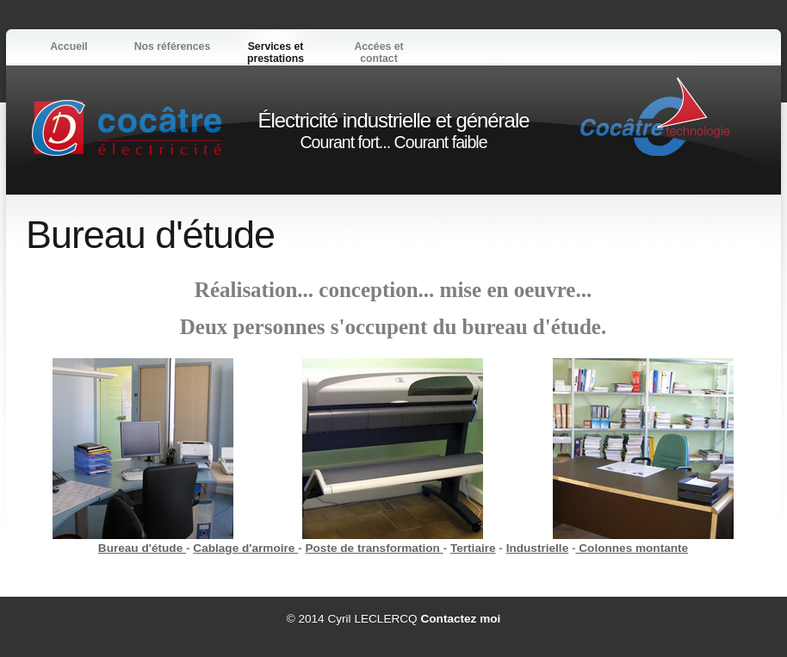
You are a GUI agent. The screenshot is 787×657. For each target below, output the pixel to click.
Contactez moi (460, 618)
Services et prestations (275, 52)
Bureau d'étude (142, 548)
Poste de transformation (374, 548)
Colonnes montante (632, 548)
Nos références (172, 46)
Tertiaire (473, 548)
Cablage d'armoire (245, 548)
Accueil (69, 46)
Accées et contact (378, 52)
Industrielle (537, 548)
